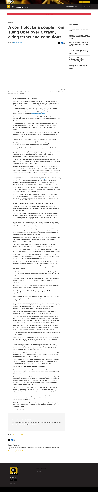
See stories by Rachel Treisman (17, 454)
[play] (8, 10)
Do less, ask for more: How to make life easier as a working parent (78, 70)
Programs (10, 14)
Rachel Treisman (18, 45)
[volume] (12, 9)
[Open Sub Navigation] (13, 14)
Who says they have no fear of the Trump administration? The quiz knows (79, 47)
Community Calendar (22, 14)
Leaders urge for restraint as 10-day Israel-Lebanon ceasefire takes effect (79, 40)
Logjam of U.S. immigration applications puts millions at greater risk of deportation (77, 62)
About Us (55, 14)
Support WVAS (47, 14)
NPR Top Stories (25, 437)
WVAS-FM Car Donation (41, 471)
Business (10, 25)
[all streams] (86, 10)
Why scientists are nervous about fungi (79, 32)
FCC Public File (39, 474)
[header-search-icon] (80, 3)
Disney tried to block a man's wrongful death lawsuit (40, 182)
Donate (88, 3)
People (38, 14)
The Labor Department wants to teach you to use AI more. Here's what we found (78, 55)
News (31, 14)
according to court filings (38, 116)
